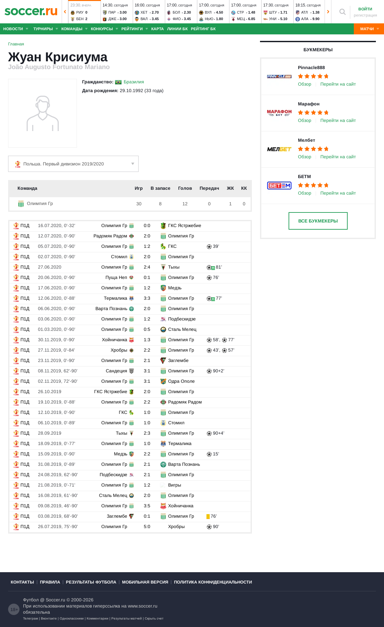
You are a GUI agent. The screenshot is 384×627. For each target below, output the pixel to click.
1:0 (147, 412)
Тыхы (173, 267)
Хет (144, 12)
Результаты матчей (126, 618)
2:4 (147, 267)
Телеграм (30, 618)
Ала (304, 19)
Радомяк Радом (111, 235)
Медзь (174, 287)
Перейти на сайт (338, 84)
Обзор (304, 84)
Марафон (308, 103)
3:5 (147, 505)
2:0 (147, 235)
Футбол (31, 599)
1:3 (147, 339)
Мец (241, 19)
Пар (112, 12)
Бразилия (134, 81)
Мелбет (306, 140)
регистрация (365, 15)
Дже (112, 19)
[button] (65, 11)
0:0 (147, 225)
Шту (273, 12)
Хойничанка (115, 339)
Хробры (119, 350)
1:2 (147, 246)
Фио (177, 19)
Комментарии (97, 618)
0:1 (147, 277)
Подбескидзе (181, 318)
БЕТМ (304, 176)
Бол (176, 12)
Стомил (119, 256)
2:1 (147, 360)
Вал (144, 19)
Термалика (116, 298)
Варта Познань (112, 308)
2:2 (147, 350)
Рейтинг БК (203, 29)
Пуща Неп (117, 277)
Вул (208, 12)
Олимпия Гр (35, 203)
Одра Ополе (181, 381)
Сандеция (117, 370)
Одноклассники (72, 618)
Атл (304, 12)
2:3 (147, 433)
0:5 (147, 329)
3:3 (147, 298)
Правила (50, 582)
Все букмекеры (318, 220)
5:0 (147, 526)
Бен (80, 19)
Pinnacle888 (311, 67)
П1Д (21, 225)
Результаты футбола (91, 582)
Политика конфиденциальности (213, 582)
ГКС (172, 246)
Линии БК (177, 29)
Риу (79, 12)
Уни (273, 19)
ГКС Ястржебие (184, 225)
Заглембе (178, 360)
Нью (209, 19)
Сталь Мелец (182, 329)
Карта (157, 29)
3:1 (147, 370)
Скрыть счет (154, 618)
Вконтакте (49, 618)
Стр (240, 12)
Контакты (22, 582)
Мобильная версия (145, 582)
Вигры (174, 485)
